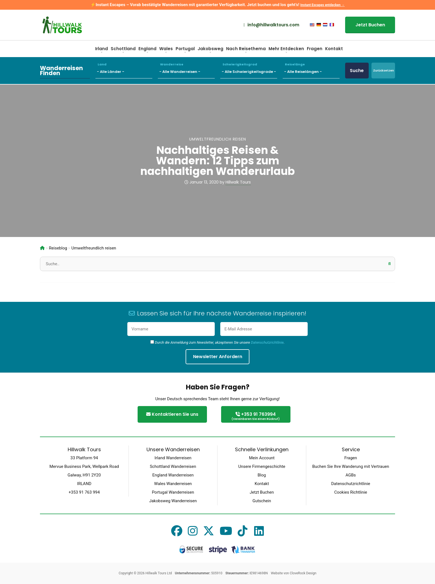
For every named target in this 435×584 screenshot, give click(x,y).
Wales (166, 50)
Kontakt (334, 49)
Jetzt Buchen (370, 25)
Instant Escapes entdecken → (322, 5)
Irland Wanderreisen (173, 457)
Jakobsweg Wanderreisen (173, 500)
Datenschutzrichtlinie (267, 342)
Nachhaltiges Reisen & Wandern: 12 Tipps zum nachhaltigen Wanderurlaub (217, 160)
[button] (389, 264)
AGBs (350, 475)
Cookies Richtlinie (350, 492)
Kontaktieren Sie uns (172, 414)
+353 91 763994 (255, 416)
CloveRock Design (303, 573)
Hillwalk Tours (238, 182)
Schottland (123, 50)
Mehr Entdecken (286, 50)
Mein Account (261, 457)
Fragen (314, 49)
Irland (101, 50)
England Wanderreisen (173, 475)
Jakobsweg (210, 50)
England (147, 50)
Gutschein (261, 500)
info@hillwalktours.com (271, 25)
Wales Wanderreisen (173, 483)
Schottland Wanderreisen (173, 466)
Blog (262, 475)
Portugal (185, 50)
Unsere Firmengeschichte (261, 466)
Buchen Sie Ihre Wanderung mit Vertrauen (350, 466)
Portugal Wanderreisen (173, 492)
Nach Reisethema (246, 50)
